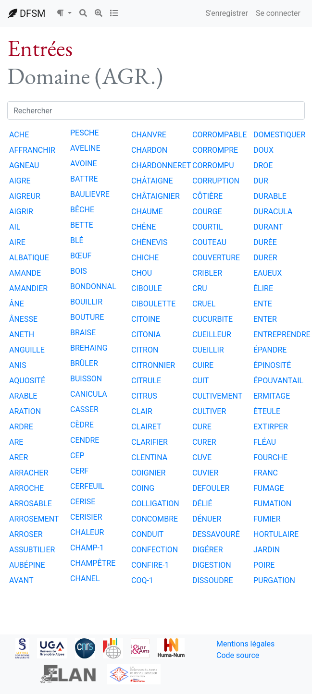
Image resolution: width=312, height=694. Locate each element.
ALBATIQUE (29, 257)
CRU (199, 288)
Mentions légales (245, 643)
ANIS (17, 365)
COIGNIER (148, 472)
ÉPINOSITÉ (272, 365)
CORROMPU (213, 165)
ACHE (19, 134)
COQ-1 (142, 580)
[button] (64, 13)
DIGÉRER (207, 549)
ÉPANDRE (270, 349)
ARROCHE (26, 488)
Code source (237, 655)
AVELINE (85, 148)
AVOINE (83, 163)
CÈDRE (82, 424)
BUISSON (86, 378)
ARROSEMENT (34, 519)
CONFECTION (154, 549)
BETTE (81, 225)
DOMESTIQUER (279, 134)
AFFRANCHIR (32, 150)
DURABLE (270, 196)
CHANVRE (148, 134)
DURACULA (272, 211)
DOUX (263, 150)
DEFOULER (210, 488)
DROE (263, 165)
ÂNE (16, 303)
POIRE (264, 565)
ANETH (21, 334)
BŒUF (80, 255)
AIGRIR (21, 211)
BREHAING (89, 348)
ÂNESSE (23, 319)
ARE (16, 442)
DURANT (268, 226)
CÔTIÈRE (207, 196)
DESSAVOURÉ (216, 534)
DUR (260, 180)
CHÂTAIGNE (152, 180)
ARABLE (23, 396)
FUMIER (267, 519)
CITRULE (146, 380)
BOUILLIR (86, 301)
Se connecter (278, 13)
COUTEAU (209, 242)
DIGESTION (211, 565)
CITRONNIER (153, 365)
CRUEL (203, 303)
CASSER (84, 409)
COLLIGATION (155, 503)
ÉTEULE (266, 411)
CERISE (82, 501)
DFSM (26, 13)
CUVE (202, 457)
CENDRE (84, 440)
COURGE (207, 211)
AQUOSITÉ (27, 380)
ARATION (25, 411)
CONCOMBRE (154, 519)
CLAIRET (146, 426)
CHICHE (145, 257)
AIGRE (20, 180)
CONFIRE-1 (150, 565)
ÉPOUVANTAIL (278, 380)
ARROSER (26, 534)
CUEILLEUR (211, 334)
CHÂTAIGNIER (155, 196)
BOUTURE (87, 317)
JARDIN (266, 549)
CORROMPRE (215, 150)
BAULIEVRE (90, 194)
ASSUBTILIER (32, 549)
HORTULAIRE (276, 534)
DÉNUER (206, 519)
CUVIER (205, 472)
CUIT (200, 380)
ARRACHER (28, 472)
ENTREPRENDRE (282, 334)
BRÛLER (84, 363)
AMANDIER (28, 288)
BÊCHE (82, 209)
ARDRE (21, 426)
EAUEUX (267, 273)
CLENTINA (149, 457)
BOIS (78, 271)
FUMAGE (268, 488)
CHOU (141, 273)
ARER (18, 457)
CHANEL (85, 578)
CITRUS (144, 396)
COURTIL (207, 226)
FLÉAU (264, 442)
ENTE (262, 303)
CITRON (144, 349)
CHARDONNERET (161, 165)
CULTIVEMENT (217, 396)
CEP (77, 455)
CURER (204, 442)
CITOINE (145, 319)
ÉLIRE (263, 288)
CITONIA (146, 334)
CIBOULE (146, 288)
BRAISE (83, 332)
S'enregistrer (226, 13)
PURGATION (274, 580)
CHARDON (149, 150)
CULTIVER (209, 411)
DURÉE (265, 242)
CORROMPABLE (219, 134)
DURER (265, 257)
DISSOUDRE (212, 580)
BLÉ (77, 240)
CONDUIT (147, 534)
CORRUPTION (215, 180)
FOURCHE (270, 457)
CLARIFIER (149, 442)
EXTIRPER (270, 426)
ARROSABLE (30, 503)
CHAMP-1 (87, 547)
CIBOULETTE (153, 303)
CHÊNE (143, 226)
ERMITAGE (271, 396)
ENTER (265, 319)
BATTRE (84, 178)
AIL (14, 226)
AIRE (17, 242)
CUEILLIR (208, 349)
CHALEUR (87, 532)
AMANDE (25, 273)
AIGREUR (24, 196)
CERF (79, 470)
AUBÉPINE (27, 565)
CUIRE (202, 365)
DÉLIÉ (202, 503)
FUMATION (272, 503)
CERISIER (86, 517)
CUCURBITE (212, 319)
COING (142, 488)
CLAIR (141, 411)
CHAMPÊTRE (92, 563)
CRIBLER (207, 273)
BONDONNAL (93, 286)
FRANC (265, 472)
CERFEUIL (87, 486)
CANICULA (88, 394)
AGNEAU (24, 165)
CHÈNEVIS (149, 242)
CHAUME (147, 211)
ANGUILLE (27, 349)
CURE (202, 426)
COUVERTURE (216, 257)
